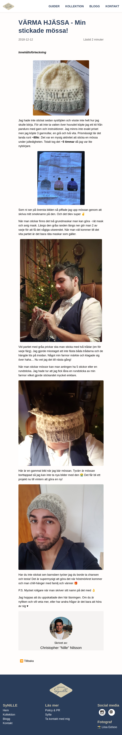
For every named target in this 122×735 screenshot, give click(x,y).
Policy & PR (52, 710)
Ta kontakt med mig (57, 718)
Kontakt (112, 6)
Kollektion (74, 6)
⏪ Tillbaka (27, 661)
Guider (54, 6)
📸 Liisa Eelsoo (107, 727)
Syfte (48, 714)
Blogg (94, 6)
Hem (6, 710)
